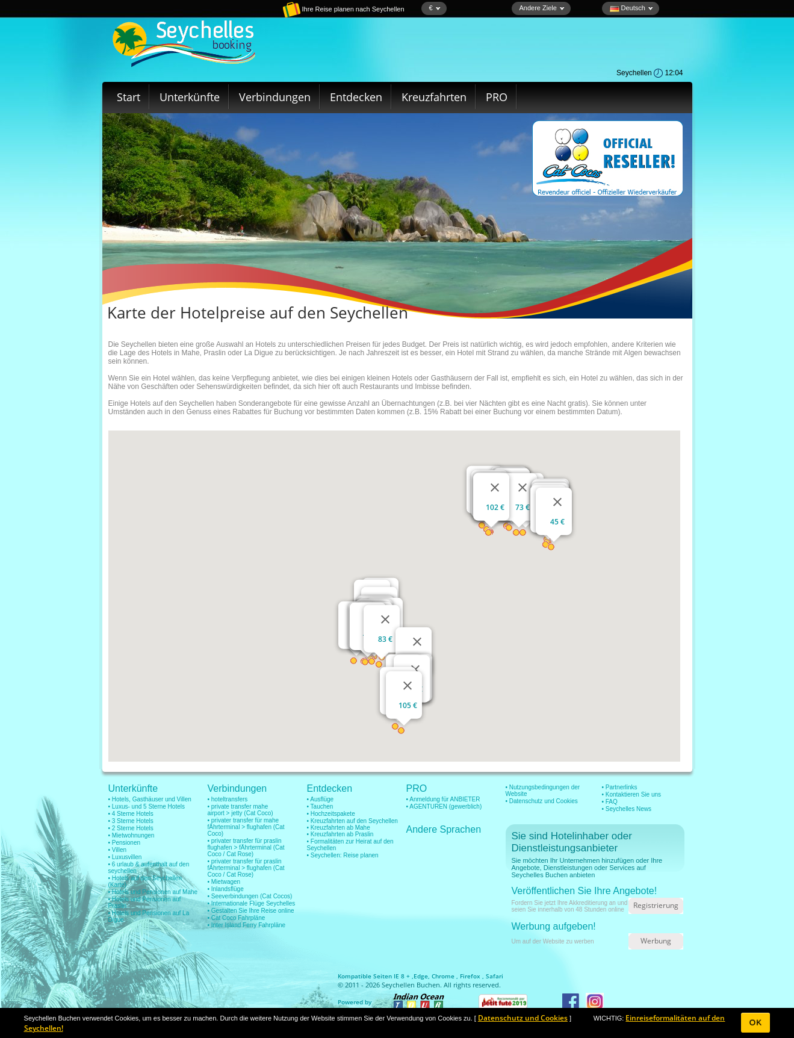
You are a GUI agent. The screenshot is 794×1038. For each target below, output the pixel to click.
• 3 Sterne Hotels (131, 821)
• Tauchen (320, 806)
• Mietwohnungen (131, 835)
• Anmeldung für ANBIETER (443, 799)
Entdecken (356, 97)
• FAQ (610, 801)
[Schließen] (385, 619)
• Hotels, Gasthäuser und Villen (149, 799)
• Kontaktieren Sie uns (632, 794)
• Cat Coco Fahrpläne (236, 918)
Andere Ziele (542, 7)
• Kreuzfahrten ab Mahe (338, 827)
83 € (385, 639)
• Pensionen (124, 842)
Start (128, 97)
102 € (494, 507)
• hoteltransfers (228, 799)
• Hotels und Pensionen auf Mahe (153, 892)
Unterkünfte (190, 97)
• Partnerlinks (619, 787)
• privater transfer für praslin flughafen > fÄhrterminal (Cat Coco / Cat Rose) (246, 847)
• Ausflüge (320, 799)
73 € (522, 507)
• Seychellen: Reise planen (343, 855)
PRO (496, 97)
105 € (407, 705)
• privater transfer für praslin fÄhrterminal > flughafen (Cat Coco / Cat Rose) (246, 868)
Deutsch (631, 8)
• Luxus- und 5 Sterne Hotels (146, 806)
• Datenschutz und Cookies (542, 801)
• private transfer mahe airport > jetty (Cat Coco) (240, 809)
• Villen (117, 850)
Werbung (655, 941)
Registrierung (655, 905)
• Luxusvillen (125, 857)
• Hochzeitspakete (331, 813)
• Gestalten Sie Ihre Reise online (251, 910)
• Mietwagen (224, 881)
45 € (557, 522)
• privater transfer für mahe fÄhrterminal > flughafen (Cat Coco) (246, 827)
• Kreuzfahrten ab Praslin (340, 834)
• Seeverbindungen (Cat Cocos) (250, 896)
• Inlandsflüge (226, 889)
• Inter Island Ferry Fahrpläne (247, 925)
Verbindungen (275, 97)
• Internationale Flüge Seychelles (252, 903)
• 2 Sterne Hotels (131, 828)
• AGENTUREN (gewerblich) (444, 806)
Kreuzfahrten (434, 97)
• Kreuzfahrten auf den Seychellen (352, 821)
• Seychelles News (626, 809)
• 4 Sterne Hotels (131, 813)
